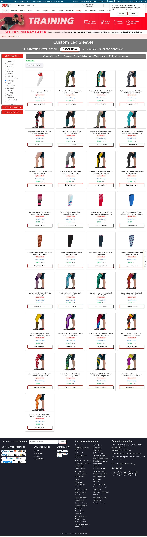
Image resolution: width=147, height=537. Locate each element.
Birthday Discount (99, 469)
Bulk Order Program (100, 458)
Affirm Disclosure (81, 516)
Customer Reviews (81, 503)
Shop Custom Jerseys (82, 463)
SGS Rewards (98, 495)
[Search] (19, 5)
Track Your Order (81, 489)
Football (10, 69)
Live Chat (119, 460)
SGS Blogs (97, 500)
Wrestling (11, 86)
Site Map (78, 514)
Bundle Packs (79, 466)
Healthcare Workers (100, 474)
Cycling (10, 93)
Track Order (135, 1)
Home (4, 36)
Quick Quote (97, 445)
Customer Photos (81, 506)
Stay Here (133, 13)
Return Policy (79, 511)
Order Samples (85, 1)
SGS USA (37, 451)
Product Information (33, 65)
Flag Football (12, 100)
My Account (76, 1)
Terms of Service (81, 522)
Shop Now (111, 1)
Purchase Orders (145, 259)
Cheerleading (12, 78)
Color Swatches (80, 495)
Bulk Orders (118, 1)
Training (11, 36)
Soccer (9, 74)
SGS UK (36, 456)
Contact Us (142, 1)
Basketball (11, 62)
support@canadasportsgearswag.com (131, 457)
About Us (78, 508)
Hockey (10, 76)
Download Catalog (99, 487)
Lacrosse (10, 88)
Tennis (9, 95)
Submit (63, 442)
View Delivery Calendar (80, 486)
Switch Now (122, 13)
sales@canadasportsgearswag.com (128, 453)
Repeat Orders (127, 1)
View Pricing (39, 98)
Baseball (10, 64)
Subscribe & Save (99, 484)
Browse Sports (12, 56)
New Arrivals (93, 1)
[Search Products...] (45, 5)
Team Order (97, 450)
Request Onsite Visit (100, 497)
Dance (9, 90)
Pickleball (10, 97)
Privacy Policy (80, 519)
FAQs (77, 479)
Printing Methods (81, 497)
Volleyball (10, 71)
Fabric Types (79, 500)
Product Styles (12, 112)
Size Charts (97, 489)
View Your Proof (80, 492)
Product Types (12, 107)
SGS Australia (38, 459)
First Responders (99, 477)
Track (9, 83)
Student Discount (99, 471)
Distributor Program (100, 461)
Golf (8, 102)
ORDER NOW (70, 49)
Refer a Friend (98, 453)
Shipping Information (82, 460)
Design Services (102, 1)
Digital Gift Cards (99, 503)
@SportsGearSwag (127, 464)
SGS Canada (38, 453)
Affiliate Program (99, 456)
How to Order (80, 477)
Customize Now (39, 104)
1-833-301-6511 (124, 450)
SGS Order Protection (101, 492)
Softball (10, 66)
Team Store (97, 448)
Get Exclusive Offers (14, 441)
